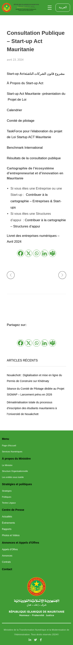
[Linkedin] (44, 253)
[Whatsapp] (36, 253)
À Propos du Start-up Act (25, 83)
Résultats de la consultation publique (34, 158)
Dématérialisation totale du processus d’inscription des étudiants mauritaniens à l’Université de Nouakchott (32, 408)
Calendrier (14, 110)
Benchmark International (25, 147)
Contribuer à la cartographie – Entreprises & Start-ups (36, 201)
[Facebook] (20, 253)
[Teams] (52, 253)
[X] (28, 253)
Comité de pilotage (20, 121)
